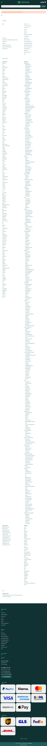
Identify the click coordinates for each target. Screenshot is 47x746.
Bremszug (27, 148)
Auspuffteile (27, 70)
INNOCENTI (4, 157)
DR (2, 123)
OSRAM (25, 572)
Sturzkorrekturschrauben (29, 325)
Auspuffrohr (27, 67)
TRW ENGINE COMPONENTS (29, 583)
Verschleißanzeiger (28, 154)
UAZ (3, 282)
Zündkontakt (27, 520)
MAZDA (3, 200)
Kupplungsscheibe (28, 108)
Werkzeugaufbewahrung (29, 508)
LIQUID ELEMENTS (27, 559)
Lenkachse (27, 309)
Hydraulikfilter (27, 200)
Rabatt (25, 32)
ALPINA (3, 69)
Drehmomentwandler (29, 212)
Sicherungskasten (28, 167)
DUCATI (3, 126)
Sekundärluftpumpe (28, 82)
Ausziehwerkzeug (28, 473)
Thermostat (27, 427)
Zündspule (27, 521)
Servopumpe (27, 319)
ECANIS (25, 540)
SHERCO (4, 259)
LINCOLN (4, 187)
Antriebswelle (27, 100)
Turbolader (27, 375)
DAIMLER (4, 119)
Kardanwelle (27, 104)
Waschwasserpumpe (29, 459)
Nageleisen (27, 492)
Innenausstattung (27, 231)
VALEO (25, 584)
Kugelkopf (27, 95)
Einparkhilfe (27, 182)
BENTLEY (4, 92)
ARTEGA (4, 76)
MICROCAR (4, 210)
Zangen (26, 511)
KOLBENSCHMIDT (27, 555)
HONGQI (4, 150)
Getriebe (25, 209)
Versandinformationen (28, 43)
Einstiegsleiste (27, 256)
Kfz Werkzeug (27, 484)
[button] (41, 2)
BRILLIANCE (4, 97)
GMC (3, 142)
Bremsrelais (27, 139)
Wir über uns (3, 612)
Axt (25, 474)
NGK (25, 566)
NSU (3, 226)
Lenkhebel (27, 312)
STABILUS (26, 578)
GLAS (3, 141)
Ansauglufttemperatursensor (30, 355)
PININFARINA (4, 235)
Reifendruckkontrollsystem (30, 442)
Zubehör (26, 97)
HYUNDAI (4, 154)
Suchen (43, 6)
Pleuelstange (27, 402)
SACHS (3, 254)
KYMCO (3, 173)
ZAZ (3, 297)
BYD (3, 101)
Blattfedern (27, 188)
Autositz (26, 232)
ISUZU (3, 160)
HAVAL (3, 147)
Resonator (27, 80)
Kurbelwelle (27, 387)
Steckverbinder (28, 170)
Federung (26, 187)
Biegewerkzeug (28, 477)
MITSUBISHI (4, 213)
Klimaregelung (27, 290)
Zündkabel (27, 515)
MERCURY (4, 206)
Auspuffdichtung (28, 66)
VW (3, 287)
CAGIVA (3, 104)
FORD (3, 132)
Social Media (26, 36)
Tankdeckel (27, 372)
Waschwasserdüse (28, 458)
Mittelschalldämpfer (28, 79)
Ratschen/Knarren (28, 493)
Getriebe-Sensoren (28, 213)
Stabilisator (27, 324)
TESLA (3, 275)
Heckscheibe (27, 260)
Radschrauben (27, 440)
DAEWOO (4, 114)
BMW (3, 94)
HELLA (25, 550)
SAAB (3, 253)
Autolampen (27, 328)
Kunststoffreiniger (28, 120)
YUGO (3, 294)
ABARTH (4, 63)
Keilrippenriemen (28, 448)
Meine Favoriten (27, 39)
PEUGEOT (4, 231)
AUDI (3, 80)
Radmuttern (27, 439)
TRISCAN (26, 581)
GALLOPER (4, 135)
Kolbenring (27, 386)
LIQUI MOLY (26, 558)
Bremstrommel (27, 147)
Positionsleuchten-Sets (6, 540)
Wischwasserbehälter (29, 464)
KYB (25, 556)
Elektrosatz (27, 92)
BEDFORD (4, 91)
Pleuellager (27, 400)
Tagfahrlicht (27, 346)
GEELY (3, 138)
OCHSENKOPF (27, 571)
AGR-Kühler (27, 86)
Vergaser (26, 378)
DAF (3, 116)
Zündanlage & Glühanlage (29, 512)
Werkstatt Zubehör (28, 505)
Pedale (26, 238)
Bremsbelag (27, 132)
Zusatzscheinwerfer (28, 350)
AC (2, 64)
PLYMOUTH (4, 237)
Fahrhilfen (27, 234)
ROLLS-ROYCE (5, 250)
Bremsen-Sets (4, 528)
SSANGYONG (4, 265)
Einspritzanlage (28, 361)
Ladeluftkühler (27, 369)
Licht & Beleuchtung (27, 327)
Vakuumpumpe (28, 377)
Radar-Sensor (27, 184)
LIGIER (3, 185)
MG (3, 209)
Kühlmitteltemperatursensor (30, 421)
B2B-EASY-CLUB (27, 52)
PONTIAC (4, 241)
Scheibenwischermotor (29, 456)
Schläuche (27, 296)
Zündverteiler (27, 523)
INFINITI (3, 156)
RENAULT (4, 247)
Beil (26, 476)
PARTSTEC (26, 574)
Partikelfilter (27, 207)
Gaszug (26, 362)
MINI (3, 212)
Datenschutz (4, 41)
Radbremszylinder (28, 151)
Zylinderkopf (27, 409)
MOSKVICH (4, 219)
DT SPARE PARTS (27, 538)
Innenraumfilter (28, 201)
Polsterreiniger (27, 125)
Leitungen (27, 371)
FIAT (3, 131)
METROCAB (4, 207)
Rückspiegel (27, 240)
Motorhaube (27, 268)
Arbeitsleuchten (28, 471)
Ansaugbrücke (27, 353)
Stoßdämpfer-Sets (5, 543)
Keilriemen (27, 446)
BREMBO (25, 535)
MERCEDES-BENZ (5, 204)
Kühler (26, 418)
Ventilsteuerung (28, 406)
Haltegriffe (27, 237)
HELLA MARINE (27, 552)
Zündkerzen (27, 517)
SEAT (3, 257)
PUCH (3, 246)
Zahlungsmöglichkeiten (28, 45)
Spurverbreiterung (28, 443)
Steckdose (27, 244)
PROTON (4, 244)
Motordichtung (27, 389)
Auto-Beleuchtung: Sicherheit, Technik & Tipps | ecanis (12, 595)
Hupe (26, 262)
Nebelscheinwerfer (28, 338)
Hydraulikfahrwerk (28, 191)
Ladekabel (27, 176)
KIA (3, 170)
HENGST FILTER (27, 553)
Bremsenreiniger (28, 114)
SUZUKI (3, 271)
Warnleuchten (27, 349)
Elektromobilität (27, 173)
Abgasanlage (26, 63)
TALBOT (3, 272)
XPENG (3, 291)
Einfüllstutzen (27, 359)
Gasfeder (27, 259)
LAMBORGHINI (5, 176)
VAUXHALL (4, 284)
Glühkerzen (27, 514)
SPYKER (3, 263)
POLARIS (4, 238)
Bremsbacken (27, 131)
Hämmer (26, 483)
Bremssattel (27, 141)
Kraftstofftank (27, 368)
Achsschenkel (27, 302)
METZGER (26, 565)
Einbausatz (27, 381)
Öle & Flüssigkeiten (27, 430)
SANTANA (4, 256)
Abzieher (26, 470)
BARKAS (3, 88)
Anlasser (26, 157)
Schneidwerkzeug (28, 498)
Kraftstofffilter (27, 203)
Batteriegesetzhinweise (6, 45)
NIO (3, 223)
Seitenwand (27, 274)
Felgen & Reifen (28, 116)
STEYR (3, 266)
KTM (3, 172)
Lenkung (25, 300)
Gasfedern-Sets (5, 534)
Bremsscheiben (28, 144)
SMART (3, 262)
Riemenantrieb (26, 445)
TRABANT (4, 278)
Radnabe (27, 318)
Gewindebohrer (28, 480)
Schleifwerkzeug (28, 496)
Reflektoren (27, 340)
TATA (3, 274)
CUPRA (3, 111)
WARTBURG (4, 288)
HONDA (3, 148)
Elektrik (25, 156)
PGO (3, 232)
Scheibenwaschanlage (28, 453)
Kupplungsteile (27, 110)
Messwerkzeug (28, 490)
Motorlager (27, 390)
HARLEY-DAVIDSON (6, 145)
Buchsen (26, 303)
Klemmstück (27, 76)
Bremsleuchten (28, 331)
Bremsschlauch (28, 145)
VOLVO (3, 285)
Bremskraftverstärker (29, 136)
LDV (3, 181)
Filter (25, 197)
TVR (3, 281)
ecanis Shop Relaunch (7, 596)
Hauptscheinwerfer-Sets (6, 535)
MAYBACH (4, 198)
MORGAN (4, 216)
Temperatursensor (28, 297)
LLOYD (3, 188)
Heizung (25, 223)
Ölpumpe (27, 397)
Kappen (26, 415)
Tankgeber (27, 374)
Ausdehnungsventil (28, 284)
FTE (25, 546)
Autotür (26, 253)
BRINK (25, 537)
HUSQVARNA (4, 153)
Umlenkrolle (27, 452)
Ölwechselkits (27, 436)
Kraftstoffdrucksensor (29, 365)
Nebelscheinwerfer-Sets (6, 538)
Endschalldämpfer (28, 72)
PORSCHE (4, 243)
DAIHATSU (4, 117)
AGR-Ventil (27, 89)
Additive (26, 431)
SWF (25, 580)
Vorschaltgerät (27, 347)
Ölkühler (26, 425)
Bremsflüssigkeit (28, 433)
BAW (3, 89)
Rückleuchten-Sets (5, 541)
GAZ (3, 136)
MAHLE (25, 562)
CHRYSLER (4, 108)
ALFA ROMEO (4, 67)
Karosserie (26, 250)
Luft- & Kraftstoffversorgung (29, 352)
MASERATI (4, 195)
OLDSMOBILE (5, 228)
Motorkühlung (26, 411)
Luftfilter (26, 204)
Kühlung (26, 175)
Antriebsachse (26, 98)
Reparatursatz (27, 153)
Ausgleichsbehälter (28, 412)
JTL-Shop (25, 744)
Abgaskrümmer (28, 64)
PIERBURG (26, 575)
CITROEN (4, 110)
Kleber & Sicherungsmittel (29, 486)
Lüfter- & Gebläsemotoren (30, 424)
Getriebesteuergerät (28, 216)
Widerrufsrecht (5, 48)
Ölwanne (26, 399)
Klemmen (27, 417)
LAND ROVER (4, 179)
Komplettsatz (27, 94)
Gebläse (26, 225)
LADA (3, 175)
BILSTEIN (26, 531)
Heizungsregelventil (28, 226)
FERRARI (4, 129)
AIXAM (3, 66)
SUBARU (4, 269)
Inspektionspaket (28, 383)
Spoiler (26, 275)
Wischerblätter (27, 462)
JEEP (3, 166)
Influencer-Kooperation (28, 34)
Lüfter (26, 294)
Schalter (26, 241)
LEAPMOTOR (4, 182)
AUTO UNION (4, 83)
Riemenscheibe (28, 449)
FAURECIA (26, 544)
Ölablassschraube (28, 393)
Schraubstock (27, 501)
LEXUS (3, 184)
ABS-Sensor (27, 129)
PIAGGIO (4, 234)
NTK (25, 569)
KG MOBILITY (4, 169)
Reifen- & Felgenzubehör (28, 437)
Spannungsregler (28, 169)
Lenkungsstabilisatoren (29, 313)
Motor (25, 380)
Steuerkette (27, 405)
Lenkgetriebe (27, 310)
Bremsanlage (26, 128)
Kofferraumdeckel (28, 265)
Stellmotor (27, 228)
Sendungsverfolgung (28, 46)
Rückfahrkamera (28, 185)
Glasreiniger (27, 117)
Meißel (26, 489)
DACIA (3, 113)
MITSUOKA (4, 215)
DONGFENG (4, 122)
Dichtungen (27, 356)
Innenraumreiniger (28, 119)
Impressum (4, 38)
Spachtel (26, 502)
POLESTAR (4, 240)
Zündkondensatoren (28, 518)
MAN (3, 194)
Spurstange (27, 321)
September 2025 (5, 593)
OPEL (3, 229)
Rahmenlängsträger (28, 271)
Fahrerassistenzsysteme (28, 179)
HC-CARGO (26, 549)
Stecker (26, 344)
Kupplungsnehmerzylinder (30, 107)
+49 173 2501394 (8, 674)
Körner (26, 487)
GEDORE (25, 547)
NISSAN (3, 225)
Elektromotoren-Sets (6, 531)
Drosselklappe (27, 358)
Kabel (26, 159)
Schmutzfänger (28, 272)
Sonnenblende (27, 243)
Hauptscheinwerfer (28, 334)
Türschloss (27, 278)
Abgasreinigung (27, 85)
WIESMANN (4, 290)
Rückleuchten (27, 341)
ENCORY (25, 543)
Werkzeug (26, 468)
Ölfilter (26, 206)
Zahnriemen (27, 408)
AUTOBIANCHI (5, 85)
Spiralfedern (27, 194)
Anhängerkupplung (27, 91)
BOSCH (25, 534)
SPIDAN (25, 577)
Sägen (26, 495)
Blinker (26, 330)
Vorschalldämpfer (28, 83)
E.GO (3, 128)
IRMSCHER (4, 159)
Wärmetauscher (28, 229)
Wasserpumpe (27, 428)
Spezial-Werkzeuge (28, 504)
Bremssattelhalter (28, 142)
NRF (25, 568)
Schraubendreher (28, 499)
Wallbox (26, 178)
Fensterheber (27, 235)
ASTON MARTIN (5, 79)
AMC (3, 72)
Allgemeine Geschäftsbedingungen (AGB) (9, 39)
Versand (30, 743)
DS (2, 125)
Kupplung (27, 293)
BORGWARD (4, 95)
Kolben (26, 384)
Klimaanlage (26, 282)
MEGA (3, 203)
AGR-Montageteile (28, 88)
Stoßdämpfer (27, 195)
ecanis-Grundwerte (27, 25)
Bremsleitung (27, 138)
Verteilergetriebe (28, 222)
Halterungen (27, 333)
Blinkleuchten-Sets (5, 527)
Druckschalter (27, 285)
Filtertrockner (27, 198)
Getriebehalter (27, 215)
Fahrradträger (27, 467)
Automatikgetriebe (28, 210)
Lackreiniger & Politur (29, 122)
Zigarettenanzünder (28, 247)
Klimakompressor (28, 288)
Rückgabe (26, 50)
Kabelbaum (27, 160)
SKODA (3, 260)
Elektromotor (27, 257)
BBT (25, 530)
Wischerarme (27, 461)
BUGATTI (4, 98)
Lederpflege (27, 123)
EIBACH (25, 541)
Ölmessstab (27, 396)
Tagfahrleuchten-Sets (6, 544)
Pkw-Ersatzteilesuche (28, 41)
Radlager (27, 316)
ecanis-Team (26, 27)
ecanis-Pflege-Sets (5, 530)
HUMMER (4, 151)
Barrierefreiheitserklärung (6, 46)
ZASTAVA (4, 296)
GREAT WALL (4, 144)
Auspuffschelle (27, 69)
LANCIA (3, 178)
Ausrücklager (27, 101)
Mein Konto (26, 38)
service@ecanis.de (7, 672)
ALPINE (3, 70)
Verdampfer (27, 299)
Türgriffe (26, 246)
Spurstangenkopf (28, 322)
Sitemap (3, 43)
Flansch (26, 73)
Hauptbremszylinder (28, 150)
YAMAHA (4, 293)
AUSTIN (3, 82)
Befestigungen (27, 254)
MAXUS (3, 197)
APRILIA (3, 73)
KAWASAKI (4, 167)
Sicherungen (27, 166)
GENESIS (4, 139)
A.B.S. (25, 527)
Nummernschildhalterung (29, 269)
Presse (25, 29)
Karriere (25, 31)
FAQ (25, 53)
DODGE (3, 120)
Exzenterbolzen (28, 306)
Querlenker (27, 315)
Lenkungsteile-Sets (5, 537)
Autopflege (26, 113)
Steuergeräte (27, 172)
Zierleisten (27, 281)
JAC (3, 163)
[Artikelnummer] (20, 6)
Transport (26, 465)
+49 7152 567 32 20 (6, 671)
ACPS (25, 528)
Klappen (26, 263)
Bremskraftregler (28, 135)
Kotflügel (26, 266)
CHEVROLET (4, 107)
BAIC (3, 86)
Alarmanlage (27, 181)
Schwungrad (27, 111)
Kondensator (27, 291)
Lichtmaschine (27, 163)
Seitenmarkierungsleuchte (30, 343)
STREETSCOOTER (5, 268)
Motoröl (26, 434)
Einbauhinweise (27, 48)
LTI (2, 191)
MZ (3, 222)
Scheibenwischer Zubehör (30, 455)
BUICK (3, 100)
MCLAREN (4, 201)
